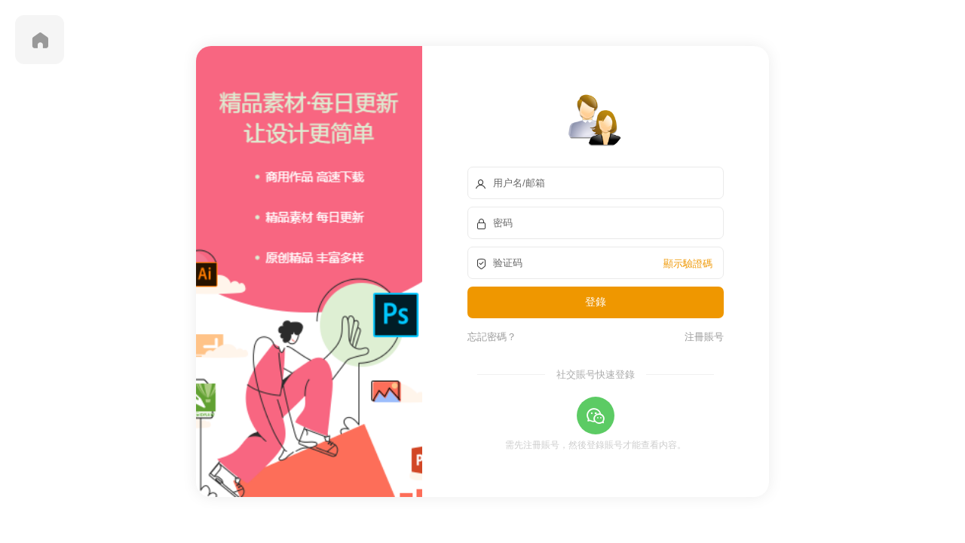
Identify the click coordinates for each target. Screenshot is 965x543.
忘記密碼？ (491, 336)
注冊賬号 (701, 336)
